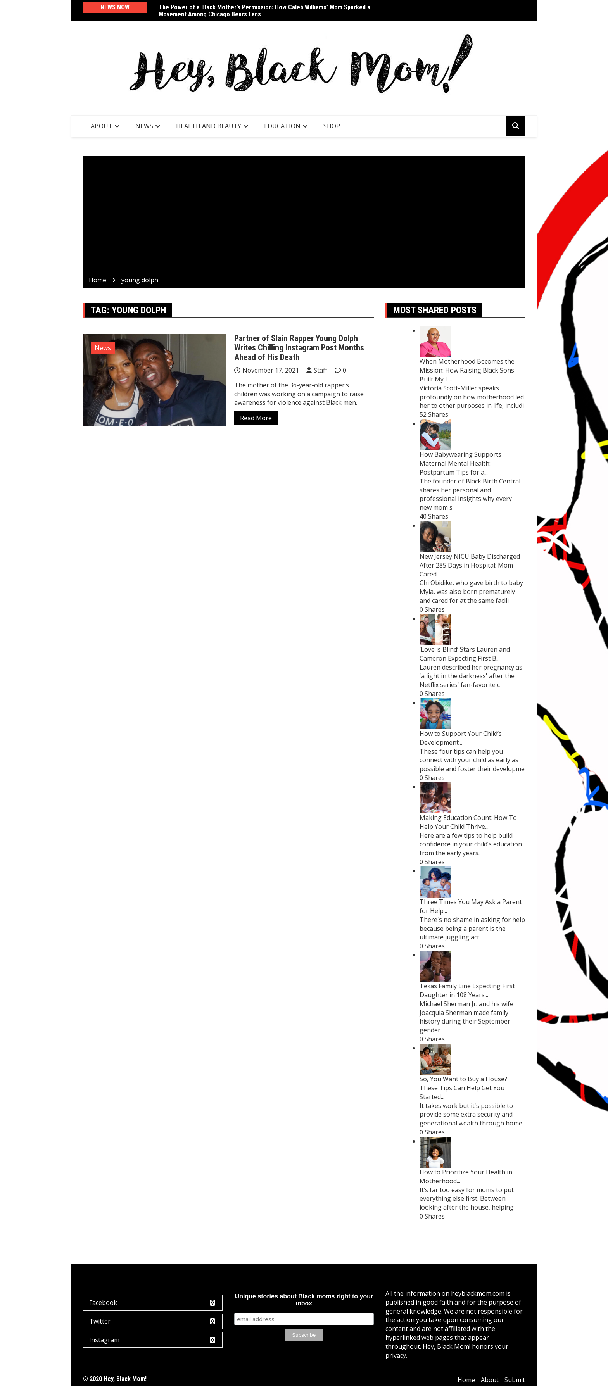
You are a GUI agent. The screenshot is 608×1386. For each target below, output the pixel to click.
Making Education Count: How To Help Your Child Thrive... (468, 822)
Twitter (154, 1321)
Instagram (154, 1340)
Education (282, 126)
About (101, 126)
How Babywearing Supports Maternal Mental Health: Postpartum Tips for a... (460, 463)
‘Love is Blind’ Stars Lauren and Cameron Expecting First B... (465, 654)
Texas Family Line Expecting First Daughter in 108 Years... (467, 990)
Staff (320, 370)
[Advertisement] (304, 217)
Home (466, 1380)
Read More (256, 418)
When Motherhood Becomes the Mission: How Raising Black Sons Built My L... (467, 370)
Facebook (154, 1302)
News (144, 126)
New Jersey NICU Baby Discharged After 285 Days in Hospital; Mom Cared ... (470, 565)
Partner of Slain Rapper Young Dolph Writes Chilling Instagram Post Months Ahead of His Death (299, 347)
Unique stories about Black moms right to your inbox (304, 1300)
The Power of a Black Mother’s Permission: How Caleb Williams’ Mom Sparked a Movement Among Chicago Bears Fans (264, 10)
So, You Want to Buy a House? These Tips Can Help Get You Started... (463, 1088)
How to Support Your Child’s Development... (461, 738)
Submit (514, 1380)
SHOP (331, 126)
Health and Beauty (208, 126)
